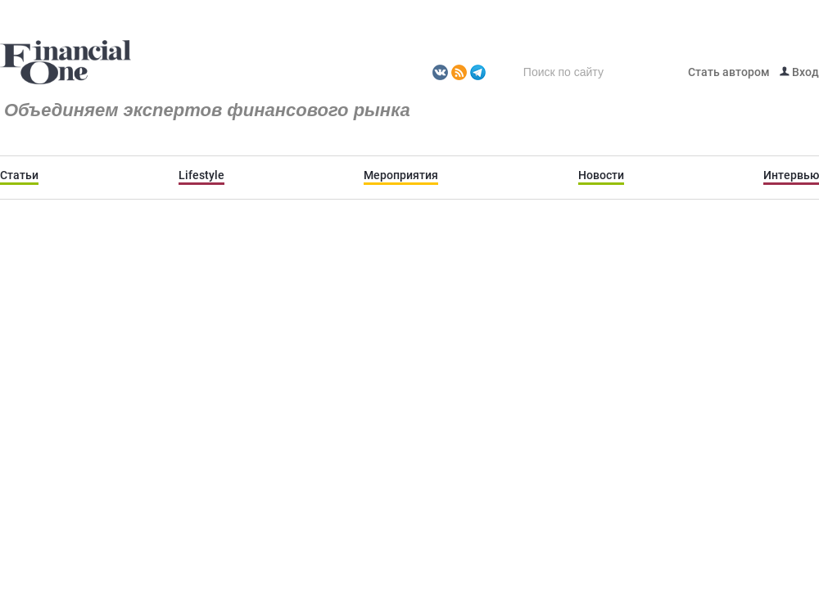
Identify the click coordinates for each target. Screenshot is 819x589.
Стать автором (729, 72)
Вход (799, 72)
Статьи (19, 175)
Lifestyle (201, 175)
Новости (601, 175)
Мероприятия (401, 175)
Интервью (791, 175)
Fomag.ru (65, 63)
